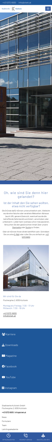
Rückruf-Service (25, 437)
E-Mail (16, 234)
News (4, 417)
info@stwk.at (24, 2)
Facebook (9, 366)
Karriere (9, 334)
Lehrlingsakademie (10, 429)
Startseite (16, 227)
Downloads (10, 344)
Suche (28, 227)
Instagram (9, 387)
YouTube (9, 377)
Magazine (9, 355)
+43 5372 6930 (9, 2)
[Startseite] (13, 9)
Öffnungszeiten (8, 437)
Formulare (6, 421)
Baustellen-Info (43, 437)
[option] (26, 96)
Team (4, 425)
